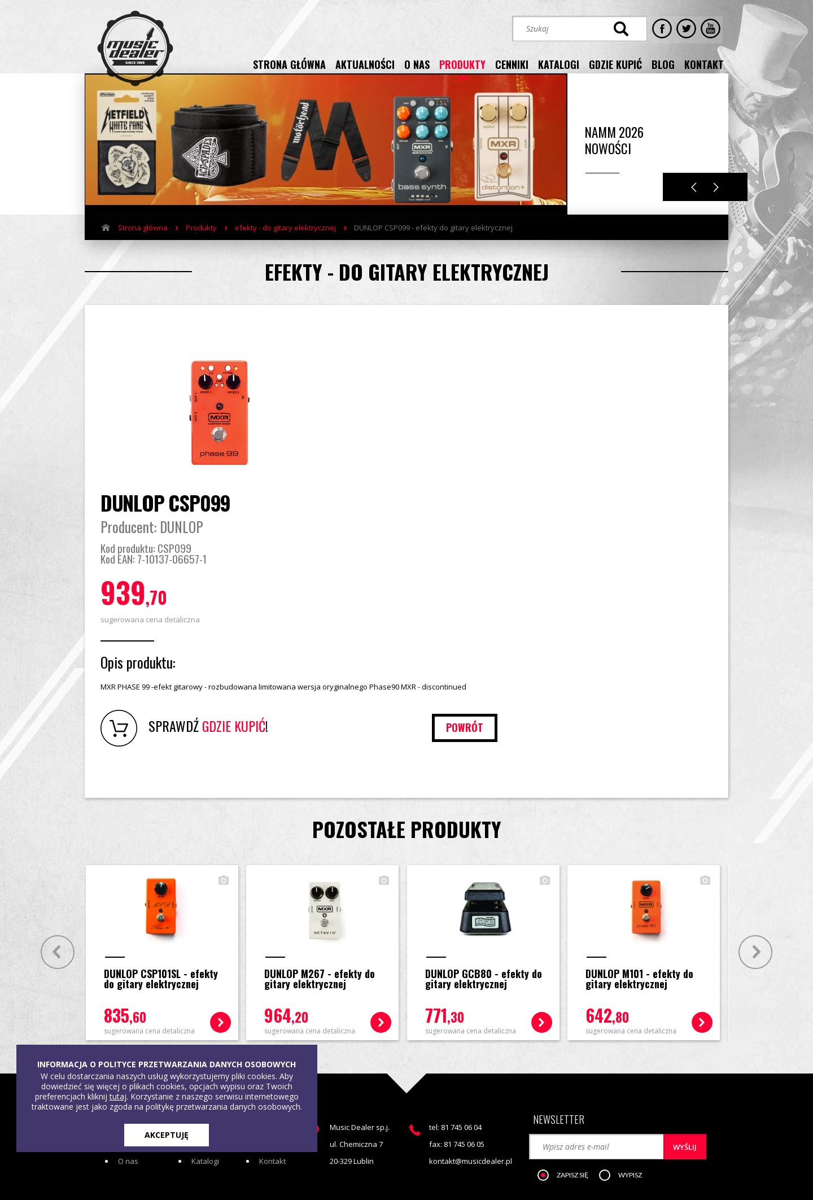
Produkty (201, 244)
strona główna (289, 63)
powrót (672, 611)
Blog (266, 1029)
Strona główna (143, 244)
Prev (55, 836)
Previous (694, 204)
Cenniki (204, 1029)
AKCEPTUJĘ (167, 1134)
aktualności (365, 63)
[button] (570, 1053)
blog (663, 63)
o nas (417, 63)
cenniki (511, 63)
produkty (462, 63)
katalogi (558, 63)
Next (716, 204)
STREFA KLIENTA (607, 1093)
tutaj (118, 1096)
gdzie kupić (615, 63)
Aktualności (137, 1029)
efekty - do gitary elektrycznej (285, 244)
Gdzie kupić (279, 1012)
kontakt (704, 63)
